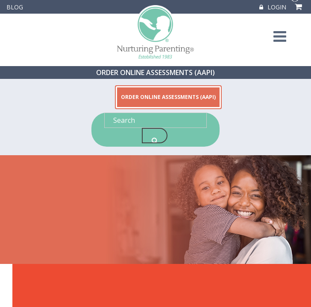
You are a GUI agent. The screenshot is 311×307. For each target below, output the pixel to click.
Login (272, 7)
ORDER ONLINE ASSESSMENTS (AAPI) (155, 72)
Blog (14, 7)
